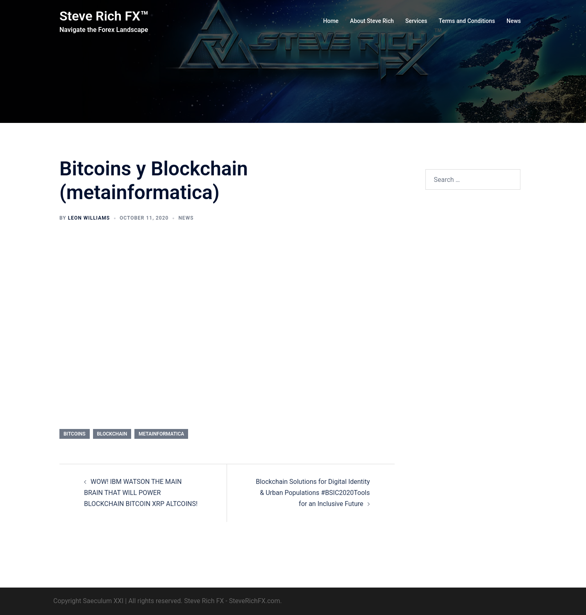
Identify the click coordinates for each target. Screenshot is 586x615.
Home (331, 21)
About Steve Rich (372, 21)
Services (416, 21)
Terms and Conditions (467, 21)
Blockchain (112, 434)
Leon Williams (89, 218)
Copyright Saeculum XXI (88, 601)
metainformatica (161, 434)
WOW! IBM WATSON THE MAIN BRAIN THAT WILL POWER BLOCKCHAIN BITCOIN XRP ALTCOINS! (141, 493)
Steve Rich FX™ (103, 16)
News (514, 21)
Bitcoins (75, 434)
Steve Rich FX (204, 601)
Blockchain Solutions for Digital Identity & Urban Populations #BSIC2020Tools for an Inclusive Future (313, 493)
